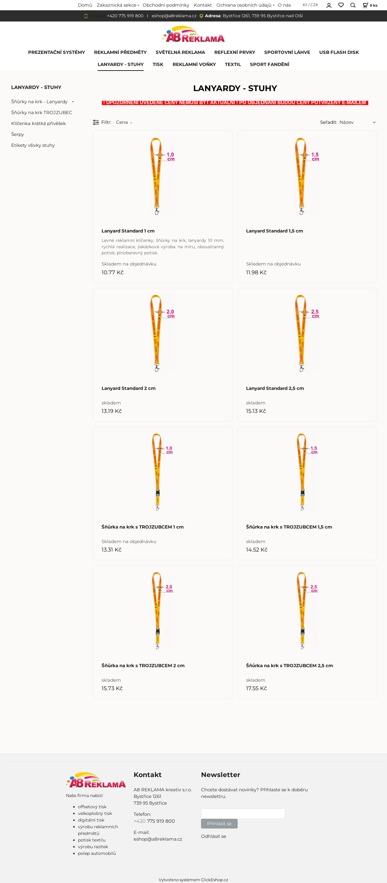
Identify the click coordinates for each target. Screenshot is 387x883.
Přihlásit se (219, 823)
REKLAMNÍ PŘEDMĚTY (120, 52)
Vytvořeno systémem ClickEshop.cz (193, 880)
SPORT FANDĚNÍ (269, 64)
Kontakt (203, 5)
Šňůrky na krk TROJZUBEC (41, 112)
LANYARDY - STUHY (121, 64)
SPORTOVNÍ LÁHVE (287, 52)
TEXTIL (233, 64)
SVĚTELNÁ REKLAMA (180, 52)
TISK (158, 64)
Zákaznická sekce (116, 5)
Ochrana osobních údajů (244, 5)
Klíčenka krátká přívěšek (38, 123)
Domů (85, 5)
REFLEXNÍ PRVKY (234, 52)
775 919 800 (161, 821)
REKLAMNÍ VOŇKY (194, 64)
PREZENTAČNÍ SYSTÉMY (56, 52)
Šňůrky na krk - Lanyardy (39, 101)
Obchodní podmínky (166, 5)
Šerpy (17, 134)
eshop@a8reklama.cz (174, 15)
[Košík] (369, 5)
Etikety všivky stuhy (33, 145)
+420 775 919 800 (125, 15)
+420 (140, 821)
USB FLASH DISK (339, 52)
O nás (284, 5)
